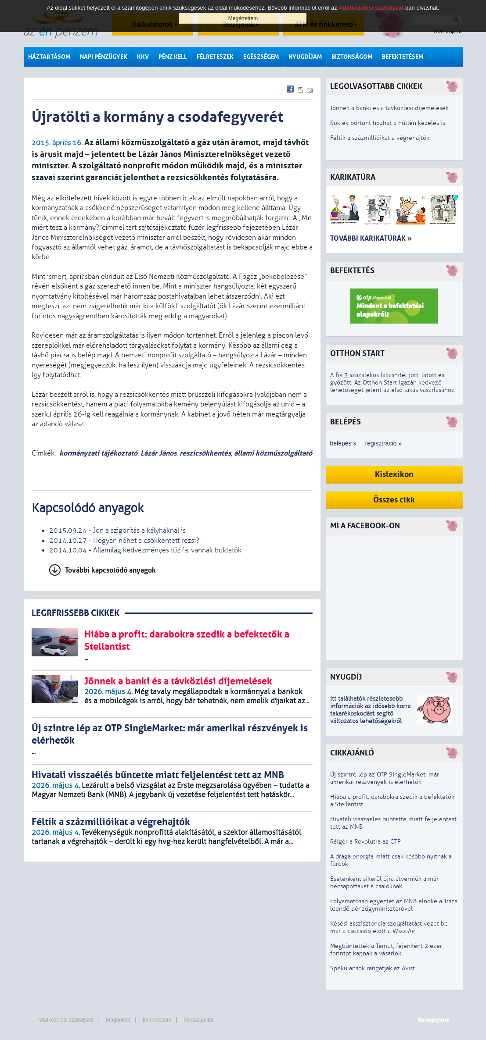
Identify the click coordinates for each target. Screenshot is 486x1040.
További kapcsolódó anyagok (110, 570)
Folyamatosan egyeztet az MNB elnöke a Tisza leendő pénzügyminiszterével (393, 905)
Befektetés (352, 270)
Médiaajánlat (198, 1020)
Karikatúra (352, 177)
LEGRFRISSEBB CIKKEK (75, 613)
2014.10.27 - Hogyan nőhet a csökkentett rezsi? (124, 541)
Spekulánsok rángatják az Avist (372, 968)
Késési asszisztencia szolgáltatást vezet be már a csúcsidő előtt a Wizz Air (389, 927)
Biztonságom (351, 57)
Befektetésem (402, 57)
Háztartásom (49, 57)
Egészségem (261, 57)
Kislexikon (394, 474)
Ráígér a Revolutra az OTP (365, 841)
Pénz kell (172, 57)
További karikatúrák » (371, 238)
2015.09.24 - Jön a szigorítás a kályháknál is (117, 530)
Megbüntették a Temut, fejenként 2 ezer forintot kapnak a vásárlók (386, 949)
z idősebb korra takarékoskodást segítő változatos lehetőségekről (370, 713)
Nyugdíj (346, 677)
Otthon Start (357, 353)
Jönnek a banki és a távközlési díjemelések (389, 108)
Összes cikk (394, 500)
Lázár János (158, 453)
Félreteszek (215, 57)
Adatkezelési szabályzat (66, 1020)
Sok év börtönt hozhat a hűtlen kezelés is (387, 123)
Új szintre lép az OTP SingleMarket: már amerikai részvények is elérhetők (384, 778)
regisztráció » (383, 443)
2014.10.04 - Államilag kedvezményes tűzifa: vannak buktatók (145, 550)
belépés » (343, 443)
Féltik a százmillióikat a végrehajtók (379, 138)
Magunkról (118, 1020)
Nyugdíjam (305, 57)
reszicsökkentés (205, 453)
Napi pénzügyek (103, 57)
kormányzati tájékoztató (98, 453)
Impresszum (157, 1020)
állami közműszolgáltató (273, 453)
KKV (143, 57)
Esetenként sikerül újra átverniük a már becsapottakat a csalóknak (384, 882)
